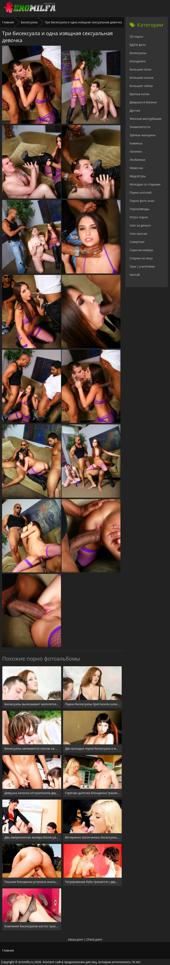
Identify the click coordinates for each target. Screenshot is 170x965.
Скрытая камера (141, 250)
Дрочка (135, 110)
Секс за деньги (140, 225)
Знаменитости (140, 127)
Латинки (136, 151)
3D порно (136, 37)
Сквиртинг (137, 242)
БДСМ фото (138, 45)
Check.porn (94, 939)
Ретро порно (139, 217)
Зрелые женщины (143, 135)
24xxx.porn (75, 939)
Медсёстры (138, 176)
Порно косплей (141, 193)
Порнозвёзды (139, 209)
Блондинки (138, 61)
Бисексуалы (29, 22)
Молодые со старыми (145, 184)
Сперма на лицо (141, 258)
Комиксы (136, 143)
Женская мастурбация (145, 119)
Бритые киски (140, 94)
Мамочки (136, 168)
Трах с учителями (142, 266)
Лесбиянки (137, 160)
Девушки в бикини (143, 102)
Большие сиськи (142, 78)
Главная (8, 22)
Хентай (135, 275)
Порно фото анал (142, 201)
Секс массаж (138, 234)
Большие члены (141, 86)
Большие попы (140, 69)
